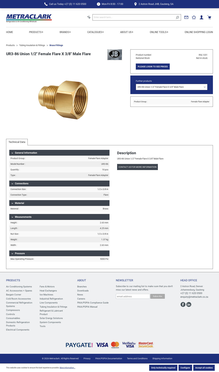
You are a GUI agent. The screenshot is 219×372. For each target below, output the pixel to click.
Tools (42, 326)
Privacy (86, 358)
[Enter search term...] (133, 17)
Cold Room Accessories (18, 298)
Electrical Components (17, 329)
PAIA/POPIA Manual (87, 306)
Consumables (13, 318)
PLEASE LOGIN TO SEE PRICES (153, 66)
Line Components (49, 302)
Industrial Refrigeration (51, 298)
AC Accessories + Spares (19, 290)
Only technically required (163, 368)
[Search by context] (88, 17)
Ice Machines (46, 294)
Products (13, 280)
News (80, 294)
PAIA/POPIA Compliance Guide (93, 302)
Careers (81, 298)
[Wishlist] (194, 17)
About (81, 280)
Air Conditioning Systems (19, 286)
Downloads (83, 290)
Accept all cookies (204, 368)
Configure (185, 368)
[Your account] (201, 17)
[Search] (177, 17)
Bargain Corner (13, 294)
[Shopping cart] (209, 17)
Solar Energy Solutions (51, 318)
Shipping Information (162, 358)
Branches (82, 286)
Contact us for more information (137, 167)
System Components (50, 322)
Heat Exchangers (48, 290)
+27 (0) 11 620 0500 (191, 293)
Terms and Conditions (137, 358)
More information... (67, 368)
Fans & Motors (47, 286)
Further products (144, 81)
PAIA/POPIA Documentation (108, 358)
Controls (10, 314)
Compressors (13, 310)
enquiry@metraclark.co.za (194, 296)
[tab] (17, 142)
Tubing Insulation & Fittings (53, 306)
